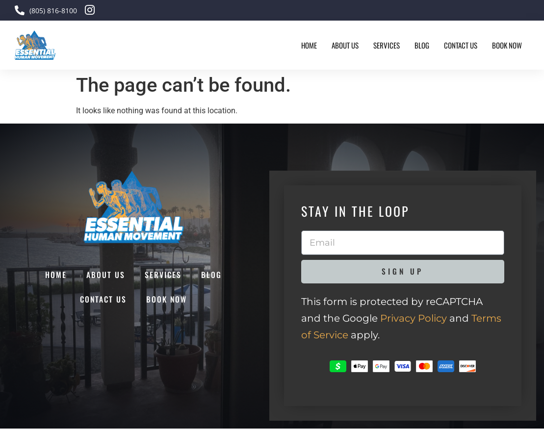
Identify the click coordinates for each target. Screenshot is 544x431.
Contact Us (460, 45)
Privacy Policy (413, 321)
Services (386, 45)
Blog (421, 45)
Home (309, 45)
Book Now (507, 45)
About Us (345, 45)
